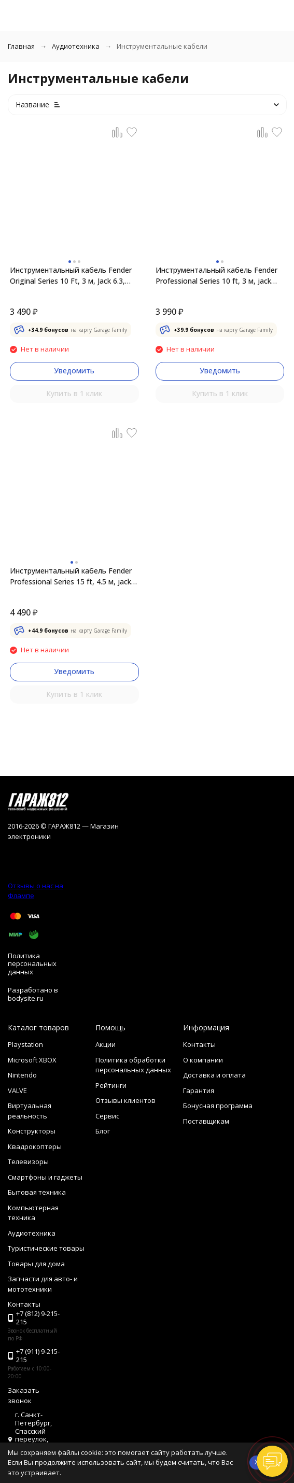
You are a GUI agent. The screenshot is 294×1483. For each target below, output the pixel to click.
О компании (203, 1060)
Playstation (25, 1044)
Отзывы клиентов (125, 1100)
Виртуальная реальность (29, 1111)
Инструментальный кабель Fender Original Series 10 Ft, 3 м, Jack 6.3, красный (71, 275)
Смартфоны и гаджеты (45, 1177)
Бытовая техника (37, 1192)
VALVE (17, 1090)
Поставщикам (206, 1121)
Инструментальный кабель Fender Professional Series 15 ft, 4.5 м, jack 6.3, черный (71, 576)
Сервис (107, 1116)
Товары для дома (36, 1263)
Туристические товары (46, 1248)
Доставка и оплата (214, 1075)
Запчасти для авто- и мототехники (43, 1284)
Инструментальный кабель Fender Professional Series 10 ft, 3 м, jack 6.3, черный (216, 275)
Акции (105, 1044)
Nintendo (22, 1075)
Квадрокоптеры (35, 1146)
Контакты (199, 1044)
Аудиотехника (76, 46)
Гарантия (198, 1090)
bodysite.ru (26, 998)
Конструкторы (31, 1131)
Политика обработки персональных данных (133, 1065)
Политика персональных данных (32, 963)
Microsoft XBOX (32, 1060)
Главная (21, 46)
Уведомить (74, 370)
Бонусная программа (218, 1105)
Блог (102, 1131)
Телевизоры (28, 1161)
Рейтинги (111, 1085)
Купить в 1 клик (74, 393)
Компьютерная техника (33, 1213)
